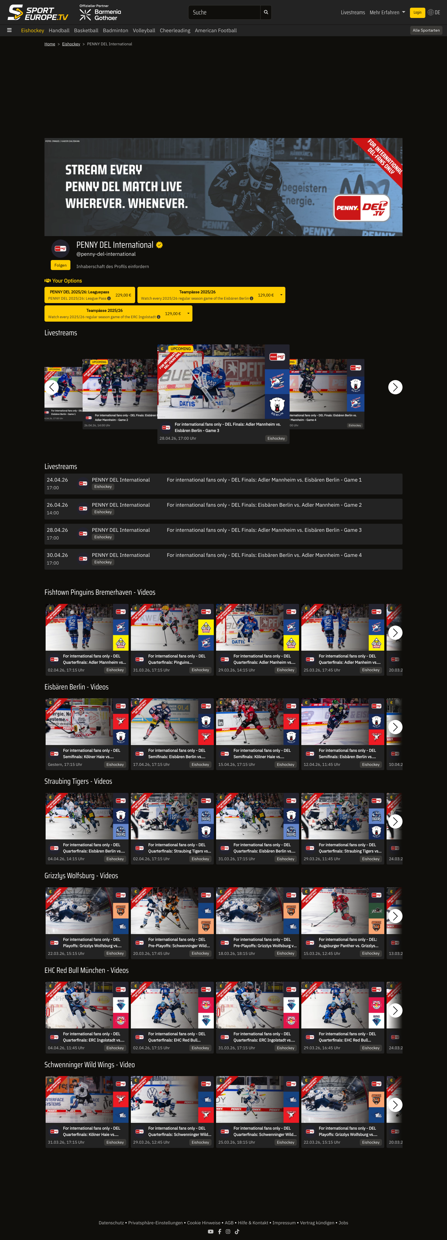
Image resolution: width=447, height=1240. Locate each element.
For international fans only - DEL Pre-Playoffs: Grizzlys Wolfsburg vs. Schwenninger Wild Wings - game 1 (264, 943)
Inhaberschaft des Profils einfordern (112, 266)
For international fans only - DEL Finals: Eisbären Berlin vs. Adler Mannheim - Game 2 (131, 418)
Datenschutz (112, 1223)
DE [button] (434, 12)
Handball (59, 30)
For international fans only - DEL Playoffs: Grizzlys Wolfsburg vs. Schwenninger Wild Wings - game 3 (94, 943)
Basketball (86, 30)
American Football (216, 30)
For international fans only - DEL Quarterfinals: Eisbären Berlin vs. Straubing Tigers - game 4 (262, 848)
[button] (51, 387)
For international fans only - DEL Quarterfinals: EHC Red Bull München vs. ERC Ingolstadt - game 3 (347, 1037)
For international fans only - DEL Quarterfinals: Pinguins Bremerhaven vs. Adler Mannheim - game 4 (179, 659)
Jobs (343, 1223)
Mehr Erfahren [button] (385, 12)
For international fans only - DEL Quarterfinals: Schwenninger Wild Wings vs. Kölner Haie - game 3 (178, 1132)
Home (49, 43)
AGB (230, 1223)
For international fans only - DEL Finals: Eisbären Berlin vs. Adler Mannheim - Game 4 (320, 418)
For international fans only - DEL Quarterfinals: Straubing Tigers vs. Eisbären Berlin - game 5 (178, 848)
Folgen (60, 265)
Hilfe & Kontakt (253, 1223)
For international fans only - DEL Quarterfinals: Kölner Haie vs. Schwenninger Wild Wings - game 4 (94, 1132)
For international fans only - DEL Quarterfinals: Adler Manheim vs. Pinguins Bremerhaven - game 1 (348, 659)
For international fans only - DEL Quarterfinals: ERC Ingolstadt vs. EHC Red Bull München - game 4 (262, 1037)
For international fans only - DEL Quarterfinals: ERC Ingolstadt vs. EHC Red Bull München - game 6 (92, 1037)
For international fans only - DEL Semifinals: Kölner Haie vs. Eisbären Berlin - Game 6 (91, 754)
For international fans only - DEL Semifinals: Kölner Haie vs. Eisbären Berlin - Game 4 (261, 754)
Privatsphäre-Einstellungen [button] (156, 1223)
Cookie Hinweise (204, 1223)
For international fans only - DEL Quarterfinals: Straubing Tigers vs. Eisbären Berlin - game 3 (349, 848)
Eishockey (32, 30)
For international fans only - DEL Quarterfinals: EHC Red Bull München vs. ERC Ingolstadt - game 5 (176, 1037)
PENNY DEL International (121, 479)
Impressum (285, 1223)
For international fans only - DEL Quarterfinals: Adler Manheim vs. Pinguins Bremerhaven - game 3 (262, 659)
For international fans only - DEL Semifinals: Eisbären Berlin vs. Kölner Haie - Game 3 (347, 754)
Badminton (115, 30)
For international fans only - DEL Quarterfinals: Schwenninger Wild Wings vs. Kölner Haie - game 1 (263, 1132)
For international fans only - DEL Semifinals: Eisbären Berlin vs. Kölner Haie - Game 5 (176, 754)
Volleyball (144, 30)
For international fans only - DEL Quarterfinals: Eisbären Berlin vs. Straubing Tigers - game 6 (92, 848)
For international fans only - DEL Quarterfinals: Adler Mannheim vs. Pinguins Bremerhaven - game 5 (93, 659)
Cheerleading (175, 30)
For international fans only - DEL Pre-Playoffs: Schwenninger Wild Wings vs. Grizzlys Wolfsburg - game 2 (177, 943)
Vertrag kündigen (318, 1223)
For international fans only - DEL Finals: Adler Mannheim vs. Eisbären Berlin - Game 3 (228, 427)
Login (418, 12)
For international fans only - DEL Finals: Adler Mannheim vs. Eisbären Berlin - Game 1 (264, 479)
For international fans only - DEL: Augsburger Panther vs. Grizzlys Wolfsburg (348, 943)
